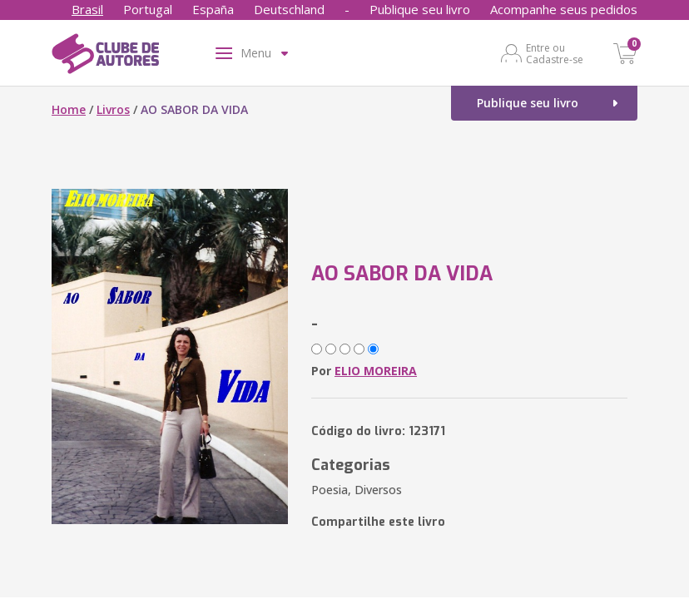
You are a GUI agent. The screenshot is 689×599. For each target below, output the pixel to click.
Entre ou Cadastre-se (554, 53)
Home (69, 109)
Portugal (147, 9)
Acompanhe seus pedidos (563, 9)
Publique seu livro (419, 9)
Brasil (87, 9)
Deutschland (289, 9)
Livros (113, 109)
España (213, 9)
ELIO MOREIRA (376, 371)
